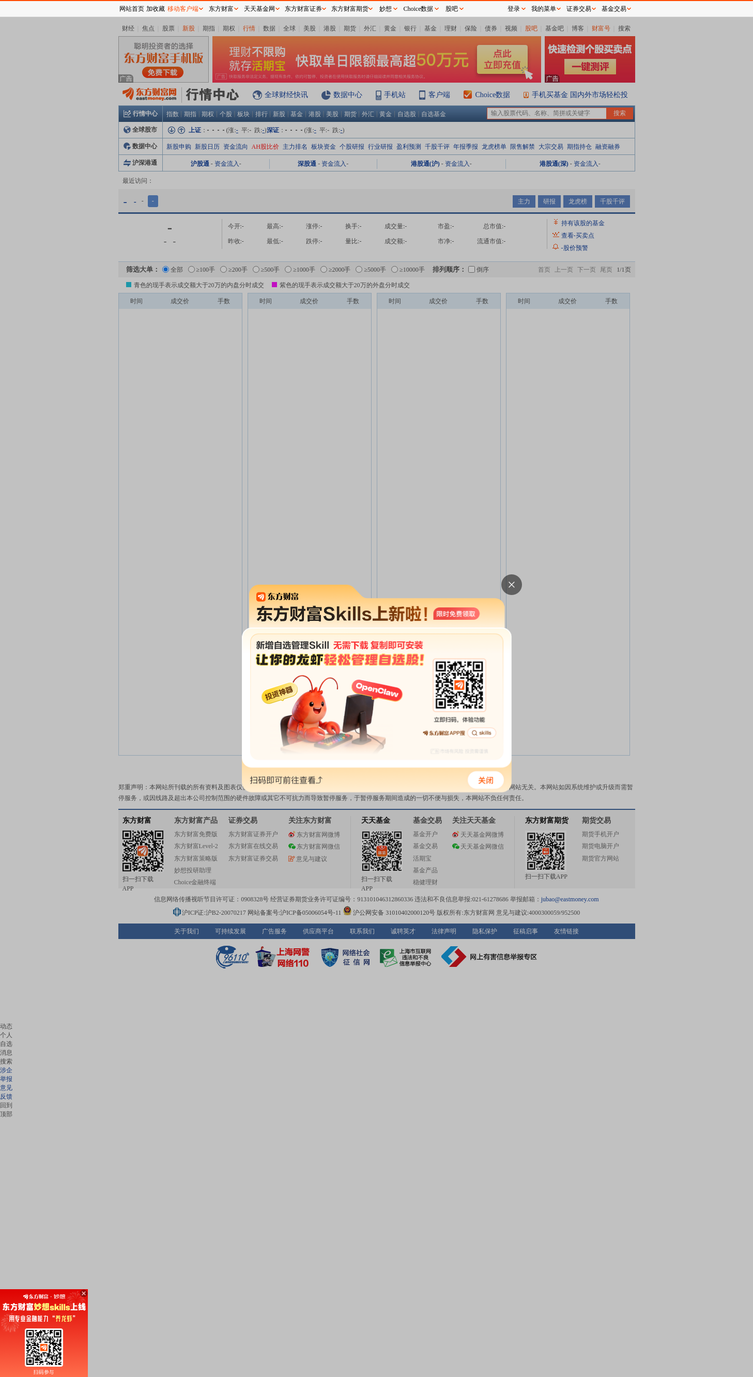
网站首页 (131, 8)
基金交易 (614, 8)
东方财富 (221, 8)
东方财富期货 (349, 8)
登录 (514, 8)
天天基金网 (259, 8)
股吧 (451, 8)
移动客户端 (182, 8)
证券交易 (578, 8)
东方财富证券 (303, 8)
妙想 (385, 8)
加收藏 (155, 8)
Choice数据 (419, 8)
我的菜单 (543, 8)
